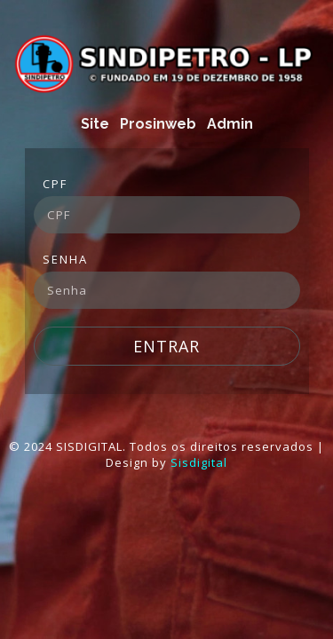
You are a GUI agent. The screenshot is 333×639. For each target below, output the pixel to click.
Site (95, 123)
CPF (55, 184)
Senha (65, 259)
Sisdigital (198, 462)
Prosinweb (158, 123)
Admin (230, 123)
